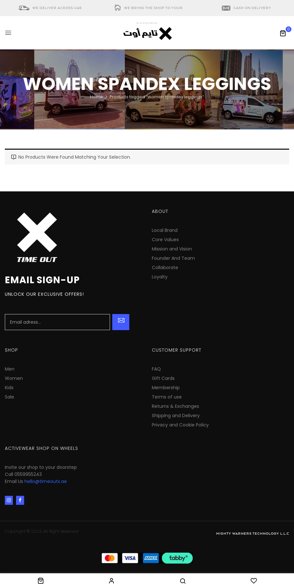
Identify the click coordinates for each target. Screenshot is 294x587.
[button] (283, 33)
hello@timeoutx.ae (45, 481)
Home (96, 97)
